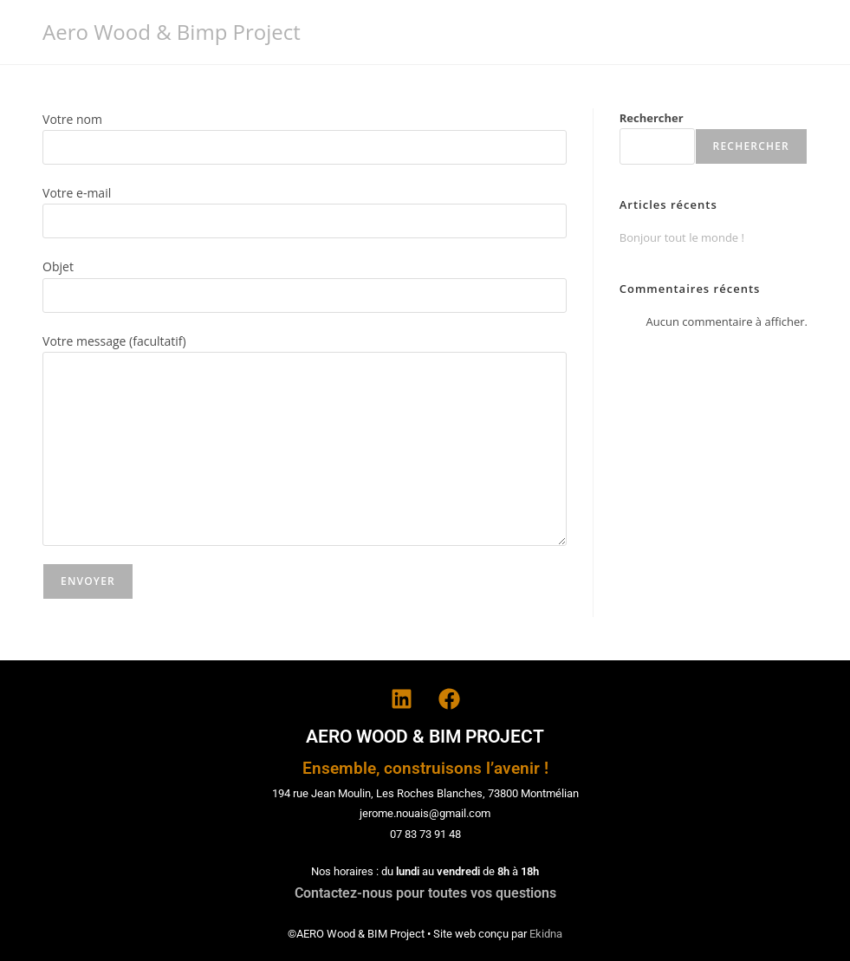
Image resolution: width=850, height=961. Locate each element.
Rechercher (652, 118)
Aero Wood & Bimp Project (171, 31)
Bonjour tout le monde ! (682, 237)
